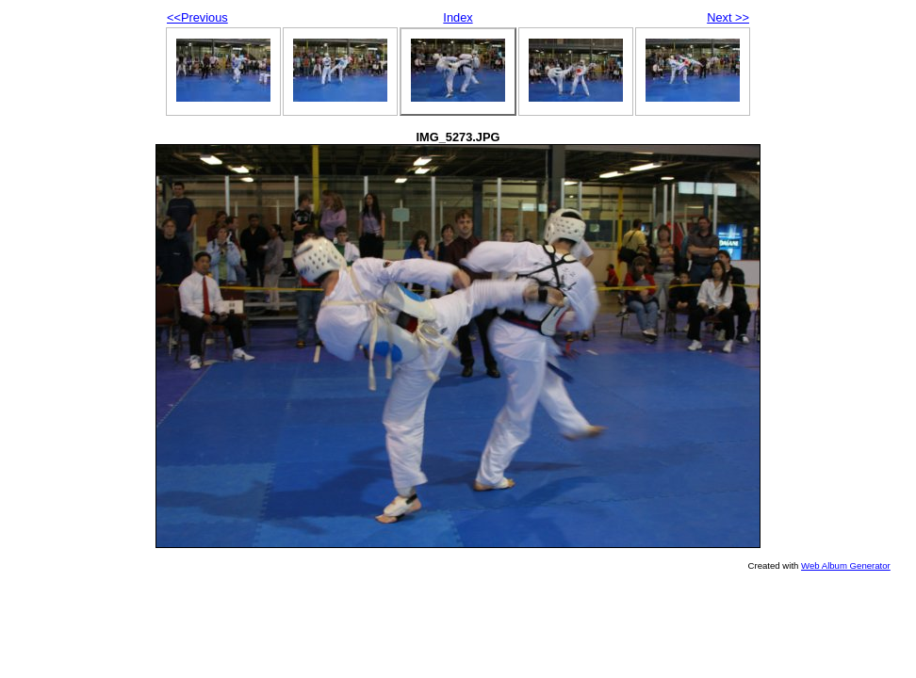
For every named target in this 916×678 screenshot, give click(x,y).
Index (457, 17)
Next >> (728, 17)
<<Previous (197, 17)
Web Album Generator (846, 565)
